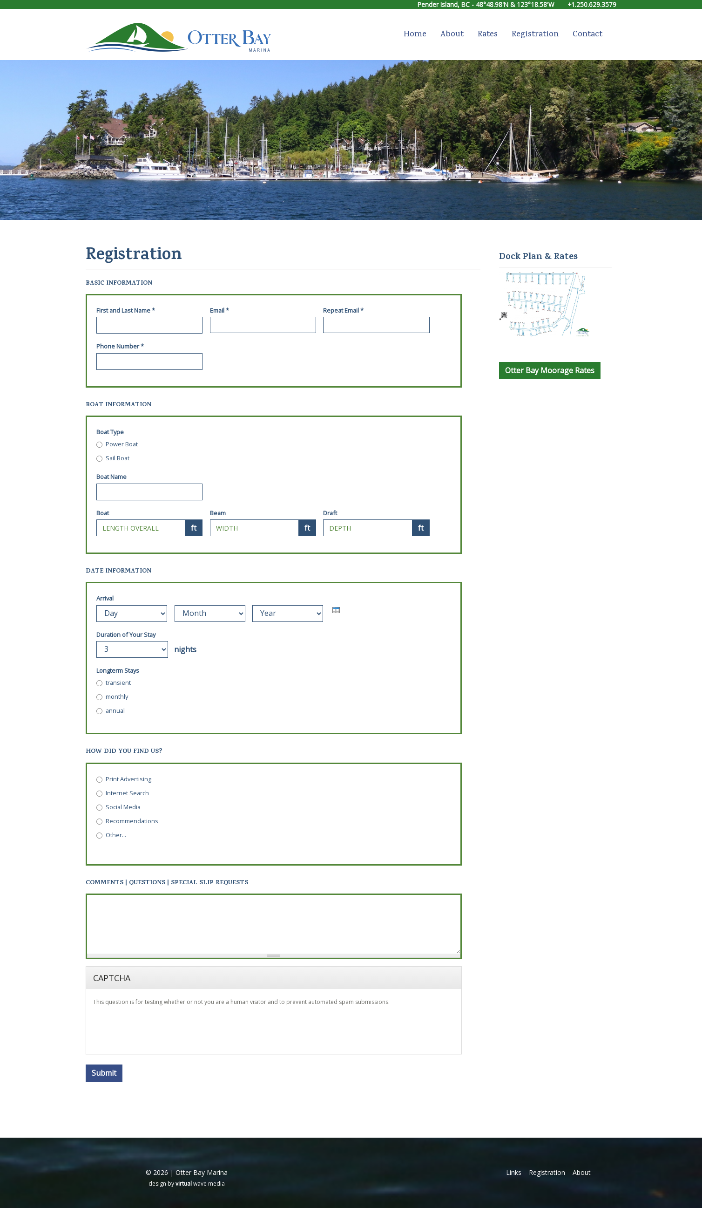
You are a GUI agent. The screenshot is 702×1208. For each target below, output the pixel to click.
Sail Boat (112, 458)
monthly (112, 696)
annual (110, 710)
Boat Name (111, 476)
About (452, 34)
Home (415, 34)
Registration (535, 34)
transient (113, 682)
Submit (104, 1073)
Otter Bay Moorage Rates (549, 370)
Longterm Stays (117, 670)
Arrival (105, 598)
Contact (587, 34)
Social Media (118, 807)
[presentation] (336, 610)
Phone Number (120, 346)
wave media (200, 1184)
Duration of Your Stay (125, 634)
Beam (218, 513)
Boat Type (110, 432)
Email (219, 310)
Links (513, 1172)
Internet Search (122, 793)
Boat (102, 513)
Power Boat (117, 444)
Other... (111, 835)
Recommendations (127, 821)
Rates (488, 34)
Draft (330, 513)
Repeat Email (343, 310)
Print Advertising (123, 779)
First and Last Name (125, 310)
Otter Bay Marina (202, 1172)
